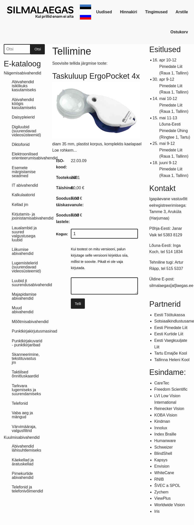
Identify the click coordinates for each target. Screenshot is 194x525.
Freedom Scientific (170, 389)
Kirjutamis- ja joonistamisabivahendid (28, 216)
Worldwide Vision (169, 505)
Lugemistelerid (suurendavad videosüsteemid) (26, 267)
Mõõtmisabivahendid (28, 322)
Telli (78, 304)
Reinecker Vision (169, 408)
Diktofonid (21, 144)
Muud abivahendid (22, 310)
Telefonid (20, 403)
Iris (156, 511)
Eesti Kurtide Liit (168, 334)
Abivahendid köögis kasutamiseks (24, 103)
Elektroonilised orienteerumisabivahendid (28, 156)
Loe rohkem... (64, 150)
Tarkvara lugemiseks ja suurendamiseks (26, 390)
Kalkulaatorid (23, 195)
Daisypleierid (23, 117)
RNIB (159, 479)
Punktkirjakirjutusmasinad (28, 331)
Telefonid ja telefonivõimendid (27, 489)
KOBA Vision (165, 415)
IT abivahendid (25, 185)
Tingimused (156, 12)
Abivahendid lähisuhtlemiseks (26, 448)
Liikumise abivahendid (22, 251)
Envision (161, 466)
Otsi (38, 49)
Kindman (162, 421)
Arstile (181, 12)
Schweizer (163, 447)
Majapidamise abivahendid (24, 296)
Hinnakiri (128, 12)
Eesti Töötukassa (169, 315)
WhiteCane (164, 473)
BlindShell (163, 453)
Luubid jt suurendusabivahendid (28, 283)
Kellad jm (20, 204)
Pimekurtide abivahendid (22, 475)
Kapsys (160, 460)
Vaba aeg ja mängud (22, 415)
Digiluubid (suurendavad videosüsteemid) (26, 131)
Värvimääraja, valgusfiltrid (24, 429)
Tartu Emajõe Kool (170, 353)
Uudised (104, 12)
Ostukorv (179, 32)
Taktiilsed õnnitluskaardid (25, 374)
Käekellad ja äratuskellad (23, 462)
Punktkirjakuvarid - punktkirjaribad (27, 343)
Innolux (160, 428)
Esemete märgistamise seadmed (24, 172)
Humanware (165, 441)
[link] (40, 12)
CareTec (161, 383)
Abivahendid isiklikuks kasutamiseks (24, 86)
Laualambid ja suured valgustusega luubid (24, 234)
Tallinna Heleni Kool (171, 360)
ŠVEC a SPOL (167, 485)
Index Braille (165, 434)
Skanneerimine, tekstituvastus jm (26, 358)
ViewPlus (162, 498)
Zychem (161, 492)
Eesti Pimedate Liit (170, 328)
